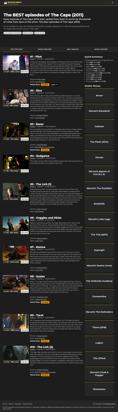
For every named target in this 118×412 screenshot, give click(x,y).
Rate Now (24, 71)
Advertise (18, 404)
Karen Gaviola (42, 209)
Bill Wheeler (39, 147)
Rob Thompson (40, 372)
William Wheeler (41, 299)
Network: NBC (27, 33)
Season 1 (33, 59)
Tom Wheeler (40, 82)
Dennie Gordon (42, 297)
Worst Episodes (45, 49)
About (11, 404)
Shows (5, 404)
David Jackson (42, 268)
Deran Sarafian (42, 238)
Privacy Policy (27, 404)
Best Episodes (17, 49)
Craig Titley (39, 241)
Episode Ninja (110, 404)
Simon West (41, 79)
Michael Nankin (42, 115)
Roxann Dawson (43, 370)
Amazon (45, 84)
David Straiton (42, 145)
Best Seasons (73, 49)
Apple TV (54, 84)
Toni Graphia (51, 372)
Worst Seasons (101, 49)
